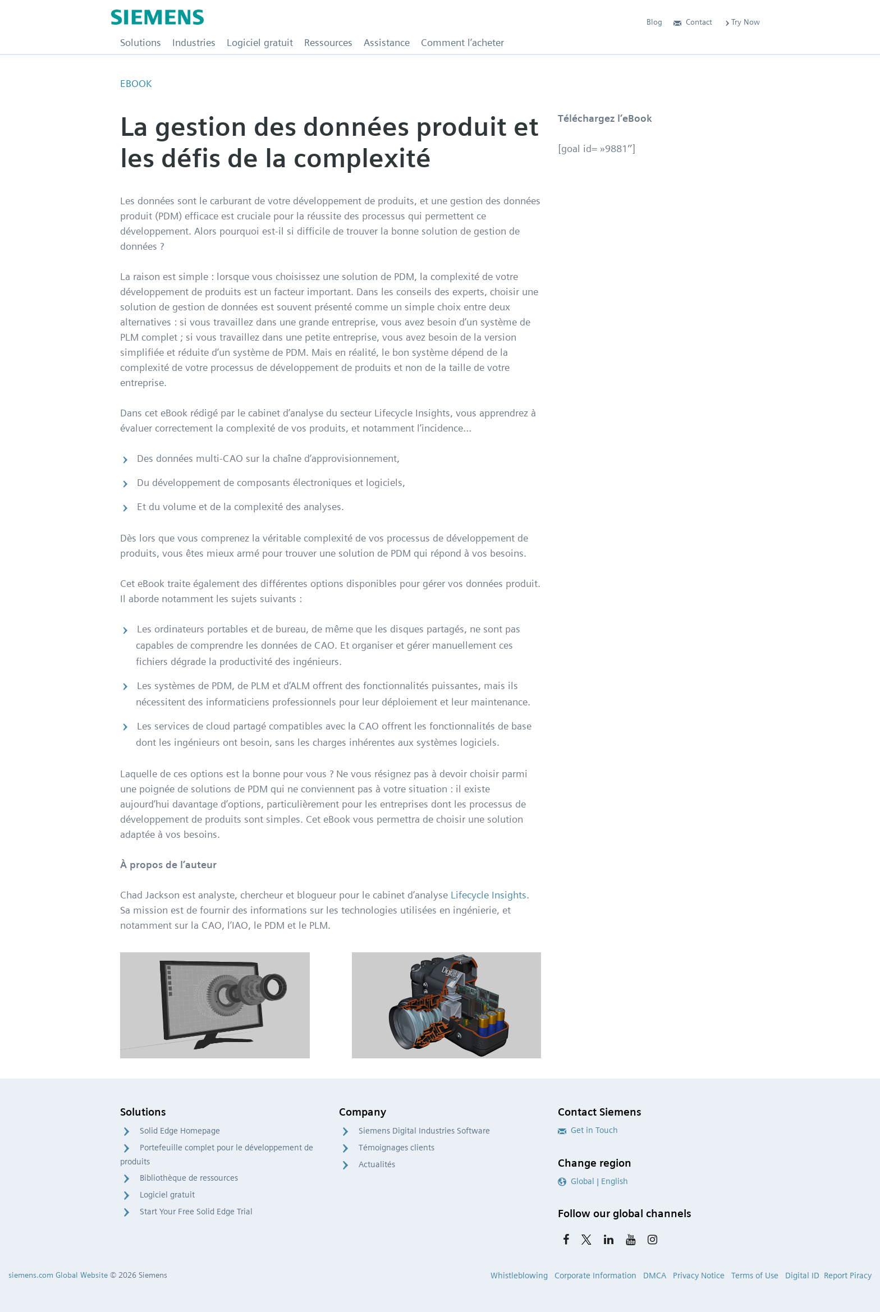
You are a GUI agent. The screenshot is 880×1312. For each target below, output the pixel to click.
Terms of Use (754, 1275)
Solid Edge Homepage (180, 1131)
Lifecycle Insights (488, 895)
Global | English (593, 1181)
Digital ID (802, 1275)
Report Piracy (848, 1275)
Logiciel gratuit (167, 1195)
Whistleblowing (519, 1275)
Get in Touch (588, 1130)
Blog (654, 21)
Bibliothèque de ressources (189, 1178)
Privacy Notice (699, 1275)
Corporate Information (595, 1275)
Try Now (741, 21)
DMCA (654, 1275)
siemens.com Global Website (58, 1274)
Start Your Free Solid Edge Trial (196, 1212)
